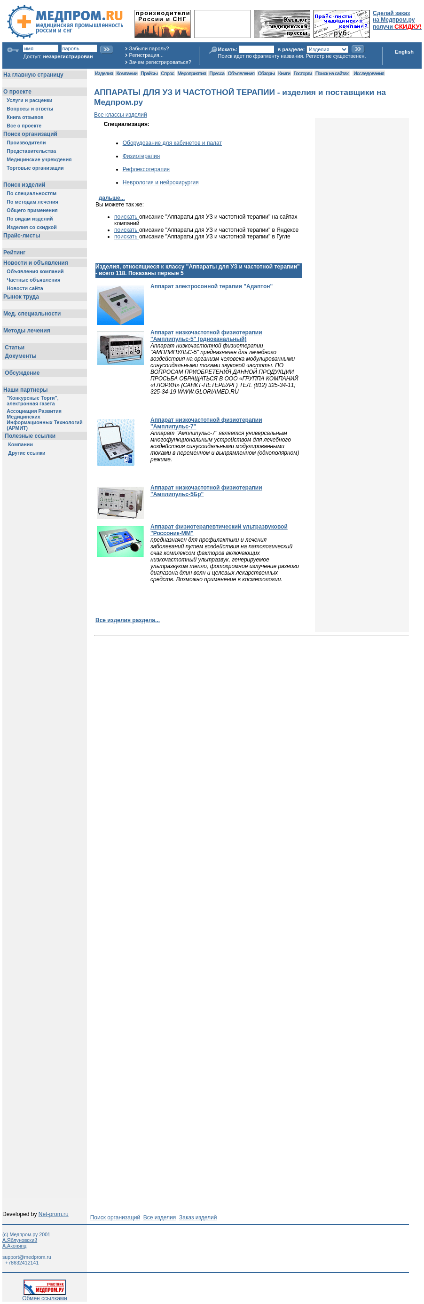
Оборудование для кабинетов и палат (172, 143)
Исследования (369, 73)
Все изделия (159, 1217)
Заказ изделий (198, 1217)
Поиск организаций (115, 1217)
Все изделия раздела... (127, 620)
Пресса (216, 73)
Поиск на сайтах (332, 73)
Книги (284, 73)
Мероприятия (192, 73)
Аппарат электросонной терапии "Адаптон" (211, 286)
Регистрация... (146, 55)
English (404, 52)
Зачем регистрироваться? (160, 62)
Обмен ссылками (44, 1296)
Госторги (303, 73)
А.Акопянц (14, 1246)
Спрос (167, 73)
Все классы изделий (120, 114)
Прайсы (149, 73)
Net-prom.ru (54, 1214)
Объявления (241, 73)
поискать (126, 216)
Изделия (104, 73)
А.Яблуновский (19, 1240)
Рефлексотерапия (146, 169)
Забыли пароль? (149, 48)
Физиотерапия (141, 156)
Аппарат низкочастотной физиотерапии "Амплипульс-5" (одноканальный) (206, 335)
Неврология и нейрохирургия (161, 182)
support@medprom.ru (26, 1257)
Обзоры (266, 73)
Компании (126, 73)
